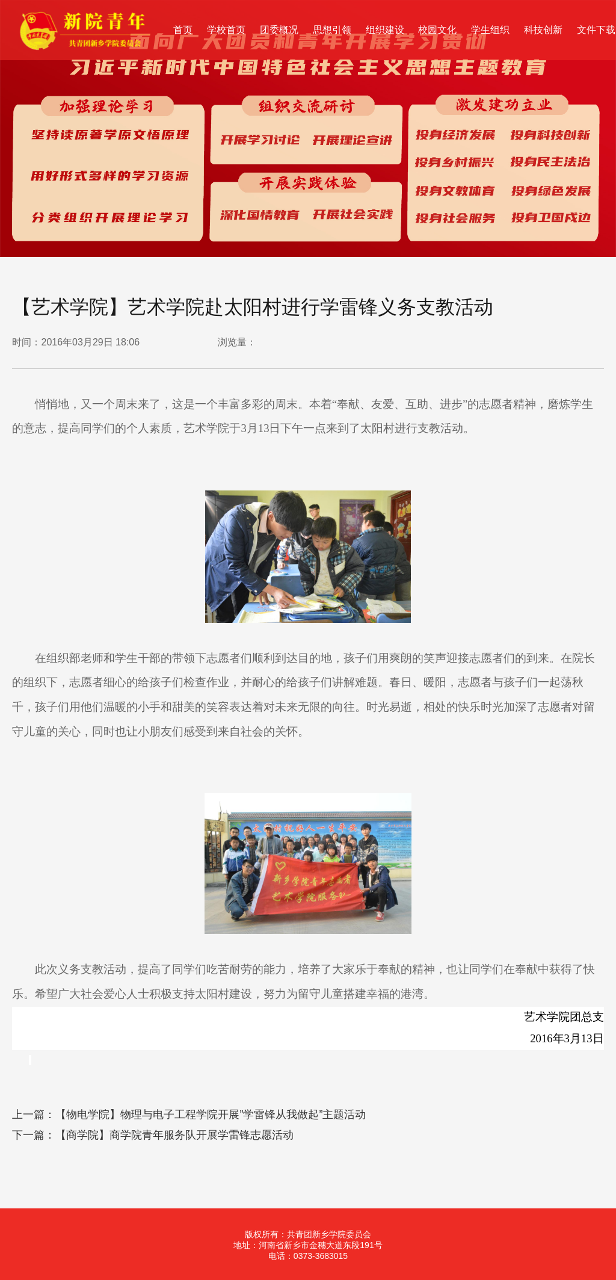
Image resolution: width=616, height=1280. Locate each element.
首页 (182, 30)
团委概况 (279, 30)
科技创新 (543, 30)
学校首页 (226, 30)
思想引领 (332, 30)
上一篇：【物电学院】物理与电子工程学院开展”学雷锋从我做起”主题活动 (189, 1114)
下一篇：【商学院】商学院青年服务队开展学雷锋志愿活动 (153, 1135)
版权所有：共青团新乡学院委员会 (308, 1234)
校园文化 (437, 30)
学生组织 (490, 30)
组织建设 (385, 30)
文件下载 (596, 30)
